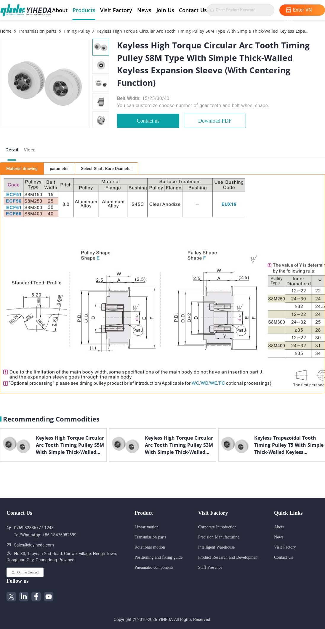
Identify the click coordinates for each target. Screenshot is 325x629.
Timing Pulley (76, 31)
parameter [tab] (59, 168)
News (144, 10)
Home (6, 31)
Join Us (165, 10)
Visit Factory (116, 10)
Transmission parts (37, 31)
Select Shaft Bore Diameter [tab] (106, 168)
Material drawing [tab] (22, 168)
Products (84, 10)
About (60, 10)
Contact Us (193, 10)
